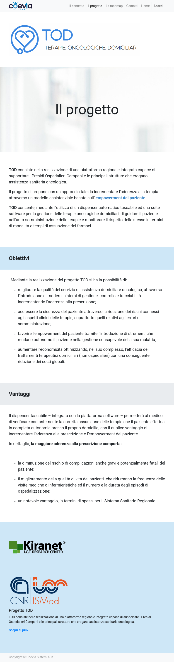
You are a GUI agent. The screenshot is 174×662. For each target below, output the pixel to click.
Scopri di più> (18, 630)
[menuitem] (77, 6)
